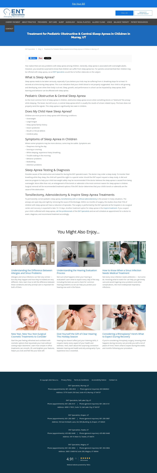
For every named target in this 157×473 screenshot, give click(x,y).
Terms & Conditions (81, 380)
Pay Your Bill (78, 3)
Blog (39, 49)
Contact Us (113, 380)
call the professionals (64, 211)
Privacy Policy (66, 380)
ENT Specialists (30, 49)
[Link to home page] (10, 13)
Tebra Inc (55, 380)
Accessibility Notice (99, 380)
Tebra (88, 465)
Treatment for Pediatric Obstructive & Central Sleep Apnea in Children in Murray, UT (71, 49)
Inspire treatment (110, 208)
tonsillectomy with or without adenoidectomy (79, 199)
